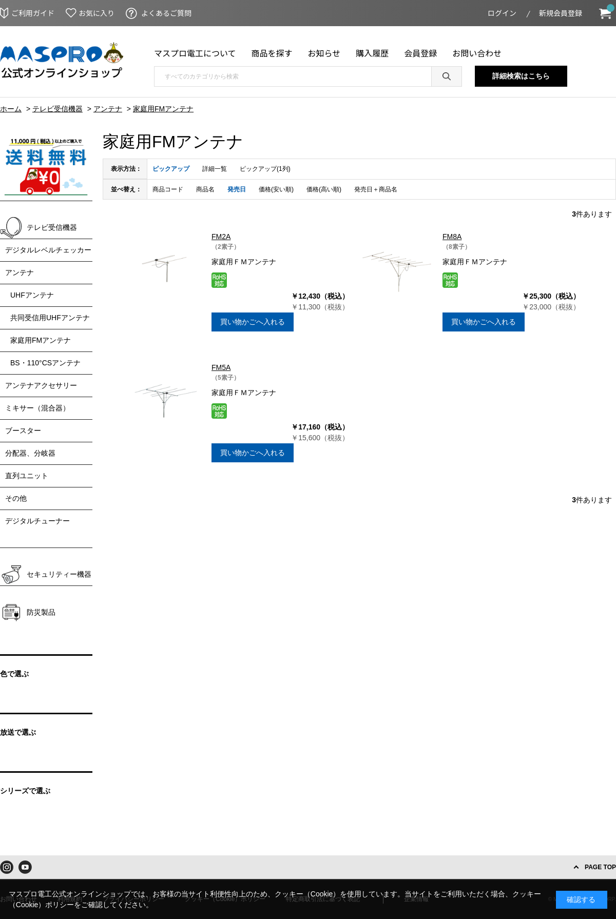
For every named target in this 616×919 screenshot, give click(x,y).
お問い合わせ (477, 53)
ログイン (502, 13)
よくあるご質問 (166, 13)
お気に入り (96, 13)
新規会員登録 (560, 13)
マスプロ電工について (195, 53)
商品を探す (272, 53)
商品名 (205, 189)
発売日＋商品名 (375, 189)
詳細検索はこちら (521, 76)
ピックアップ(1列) (265, 168)
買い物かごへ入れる (252, 322)
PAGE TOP (600, 867)
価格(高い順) (323, 189)
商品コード (167, 189)
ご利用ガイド (32, 13)
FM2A (220, 236)
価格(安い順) (276, 189)
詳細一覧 (214, 168)
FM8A (451, 236)
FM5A (220, 367)
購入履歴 (372, 53)
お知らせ (324, 53)
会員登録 (420, 53)
